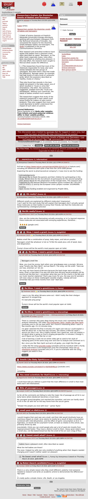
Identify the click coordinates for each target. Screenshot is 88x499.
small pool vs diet (29, 410)
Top (45, 139)
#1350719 (58, 413)
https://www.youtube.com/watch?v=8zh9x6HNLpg (37, 367)
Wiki (3, 69)
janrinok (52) (52, 132)
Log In (4, 41)
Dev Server (6, 75)
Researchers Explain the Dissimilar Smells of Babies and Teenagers (35, 16)
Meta (4, 56)
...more (23, 159)
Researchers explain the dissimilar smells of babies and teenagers (72, 60)
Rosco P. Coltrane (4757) (27, 438)
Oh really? (31, 194)
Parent (22, 227)
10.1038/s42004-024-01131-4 (72, 66)
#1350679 (61, 362)
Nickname (64, 19)
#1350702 (64, 378)
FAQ (3, 19)
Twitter (4, 65)
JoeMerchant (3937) (28, 214)
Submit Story (6, 33)
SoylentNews (8, 6)
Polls (3, 29)
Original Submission (68, 67)
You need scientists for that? (35, 375)
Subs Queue (6, 35)
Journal (40, 316)
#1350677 (65, 235)
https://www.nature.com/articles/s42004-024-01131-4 (47, 166)
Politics (4, 58)
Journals (5, 21)
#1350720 (61, 255)
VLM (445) (24, 255)
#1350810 (60, 466)
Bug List (5, 73)
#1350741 (69, 291)
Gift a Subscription (72, 45)
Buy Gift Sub (6, 37)
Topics (4, 23)
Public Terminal (66, 30)
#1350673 (65, 197)
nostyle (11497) (24, 391)
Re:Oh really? (29, 211)
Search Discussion (71, 139)
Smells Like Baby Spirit (32, 359)
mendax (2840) (24, 466)
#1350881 (33, 316)
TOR (3, 77)
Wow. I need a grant (36, 232)
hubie (64, 56)
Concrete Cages (44, 346)
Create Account (7, 39)
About (4, 17)
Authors (5, 25)
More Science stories (69, 69)
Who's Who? (6, 71)
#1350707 (62, 391)
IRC (3, 67)
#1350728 (68, 438)
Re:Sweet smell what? (32, 457)
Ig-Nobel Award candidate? (34, 463)
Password (63, 24)
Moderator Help (23, 485)
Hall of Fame (6, 31)
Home (24, 495)
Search (4, 27)
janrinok (26, 20)
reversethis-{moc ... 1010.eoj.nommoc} (51, 315)
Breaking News (7, 50)
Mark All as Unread (70, 145)
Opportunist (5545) (25, 378)
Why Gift (73, 47)
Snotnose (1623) (25, 235)
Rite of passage (28, 388)
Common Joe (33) (30, 315)
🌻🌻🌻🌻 (23, 225)
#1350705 (67, 214)
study (64, 64)
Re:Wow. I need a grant (41, 252)
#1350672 (65, 162)
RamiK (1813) (23, 362)
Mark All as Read (52, 145)
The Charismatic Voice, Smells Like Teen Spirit (65, 322)
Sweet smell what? (36, 435)
